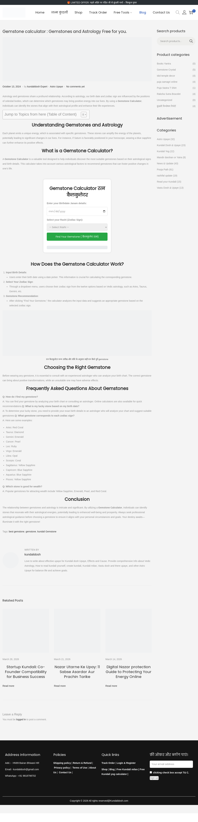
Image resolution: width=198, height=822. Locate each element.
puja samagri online (167, 81)
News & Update (165, 163)
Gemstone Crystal (166, 69)
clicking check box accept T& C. (169, 767)
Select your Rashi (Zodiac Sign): (65, 219)
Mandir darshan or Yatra (169, 157)
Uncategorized (164, 100)
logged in (21, 714)
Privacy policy (62, 762)
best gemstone (16, 531)
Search (191, 41)
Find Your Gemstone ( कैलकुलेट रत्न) (77, 236)
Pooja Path (162, 169)
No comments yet (75, 86)
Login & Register (126, 757)
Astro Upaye (56, 86)
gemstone (31, 531)
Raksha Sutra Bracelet (168, 94)
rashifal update (164, 175)
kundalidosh (32, 554)
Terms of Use (79, 762)
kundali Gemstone (46, 531)
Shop (105, 763)
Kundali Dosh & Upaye (169, 145)
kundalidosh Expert (37, 86)
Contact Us (65, 766)
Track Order (108, 757)
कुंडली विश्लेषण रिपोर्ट (166, 106)
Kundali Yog (163, 151)
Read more (8, 680)
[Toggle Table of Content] (82, 114)
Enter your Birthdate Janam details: (67, 203)
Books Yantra (164, 63)
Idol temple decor (166, 75)
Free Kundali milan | (127, 763)
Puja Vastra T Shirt (166, 88)
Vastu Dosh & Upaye (168, 187)
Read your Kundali (166, 181)
